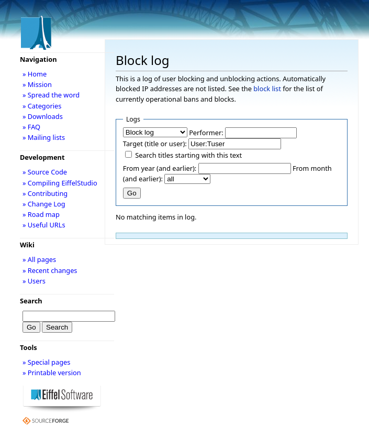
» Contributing (45, 193)
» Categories (42, 106)
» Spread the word (51, 95)
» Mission (37, 84)
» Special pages (46, 362)
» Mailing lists (44, 137)
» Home (35, 74)
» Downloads (43, 116)
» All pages (39, 259)
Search (31, 300)
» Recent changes (50, 270)
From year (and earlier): (159, 168)
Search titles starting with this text (188, 155)
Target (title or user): (155, 143)
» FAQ (31, 127)
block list (267, 88)
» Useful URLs (44, 225)
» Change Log (44, 204)
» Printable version (52, 372)
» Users (34, 281)
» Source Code (45, 172)
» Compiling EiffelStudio (60, 183)
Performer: (206, 132)
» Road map (41, 214)
